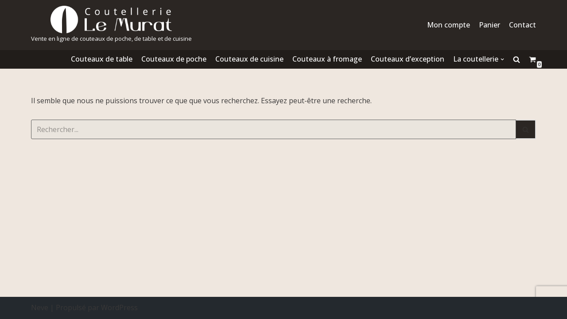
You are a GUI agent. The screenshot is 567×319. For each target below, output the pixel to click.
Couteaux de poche (173, 59)
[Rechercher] (273, 129)
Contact (522, 25)
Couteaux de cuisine (249, 59)
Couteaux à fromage (327, 59)
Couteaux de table (101, 59)
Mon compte (448, 25)
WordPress (119, 307)
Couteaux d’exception (407, 59)
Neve (39, 307)
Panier (489, 25)
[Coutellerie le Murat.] (111, 25)
